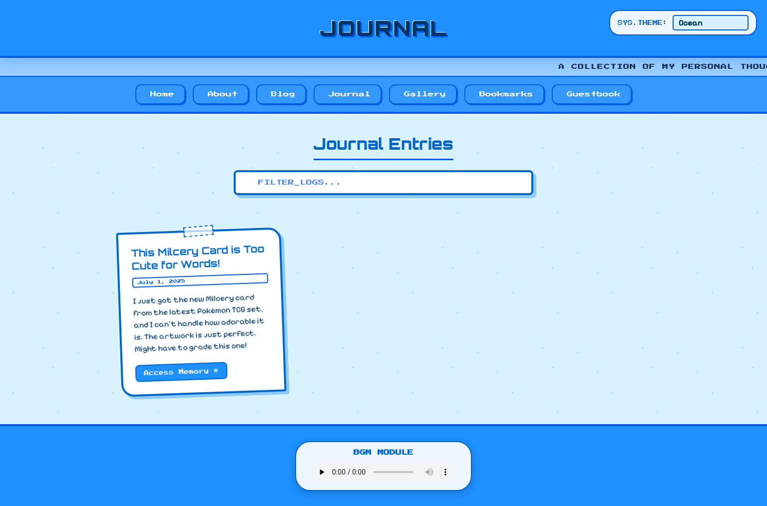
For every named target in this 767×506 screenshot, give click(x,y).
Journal (350, 94)
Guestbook (594, 94)
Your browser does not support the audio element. (383, 472)
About (223, 94)
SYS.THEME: (643, 22)
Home (162, 94)
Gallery (425, 94)
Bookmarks (506, 94)
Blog (283, 94)
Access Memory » (181, 372)
